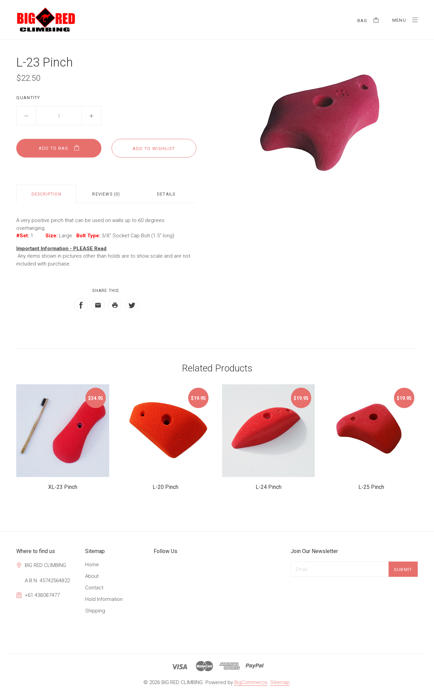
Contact (94, 588)
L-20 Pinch (165, 487)
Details (166, 194)
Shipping (95, 611)
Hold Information (104, 599)
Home (92, 565)
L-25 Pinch (371, 487)
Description (46, 194)
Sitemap (280, 682)
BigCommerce (251, 682)
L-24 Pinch (268, 487)
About (92, 576)
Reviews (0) (106, 194)
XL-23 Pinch (62, 487)
